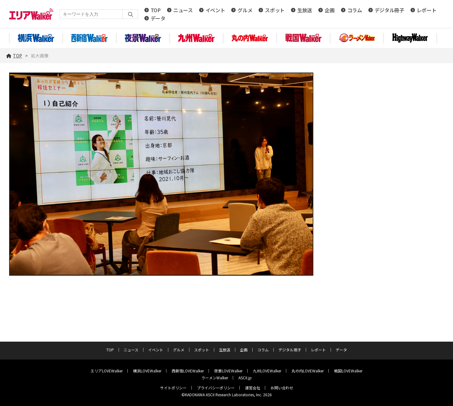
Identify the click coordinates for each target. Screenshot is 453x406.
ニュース (183, 10)
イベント (215, 10)
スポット (275, 10)
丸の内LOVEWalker (308, 370)
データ (158, 18)
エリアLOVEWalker (107, 370)
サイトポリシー (173, 387)
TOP (156, 10)
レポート (427, 10)
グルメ (245, 10)
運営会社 (252, 387)
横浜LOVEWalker (147, 370)
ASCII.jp (245, 377)
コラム (354, 10)
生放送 (304, 10)
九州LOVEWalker (267, 370)
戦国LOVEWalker (348, 370)
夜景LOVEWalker (228, 370)
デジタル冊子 (389, 10)
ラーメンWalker (214, 377)
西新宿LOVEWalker (188, 370)
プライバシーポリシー (216, 387)
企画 (329, 10)
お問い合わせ (282, 387)
